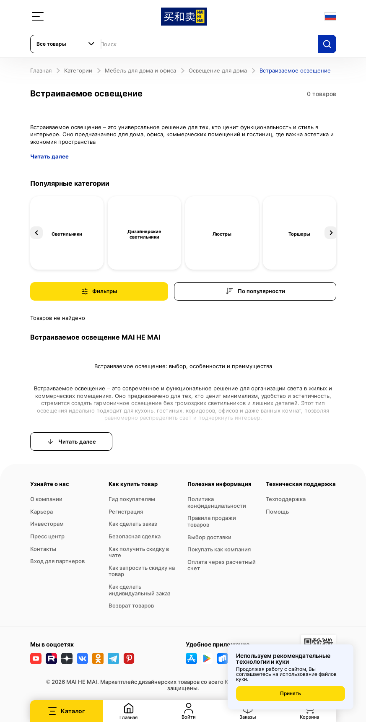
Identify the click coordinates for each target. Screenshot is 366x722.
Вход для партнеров (57, 561)
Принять (290, 693)
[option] (67, 233)
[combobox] (65, 44)
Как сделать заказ (133, 523)
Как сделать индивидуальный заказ (140, 590)
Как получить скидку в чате (139, 552)
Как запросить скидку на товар (142, 571)
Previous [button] (36, 232)
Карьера (41, 511)
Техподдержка (286, 499)
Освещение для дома (218, 70)
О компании (46, 499)
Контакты (43, 548)
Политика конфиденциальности (216, 502)
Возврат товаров (131, 605)
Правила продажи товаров (211, 521)
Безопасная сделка (135, 536)
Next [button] (330, 232)
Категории (78, 70)
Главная (41, 70)
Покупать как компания (219, 549)
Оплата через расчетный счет (221, 565)
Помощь (277, 511)
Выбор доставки (209, 537)
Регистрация (126, 511)
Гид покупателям (132, 499)
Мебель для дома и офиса (140, 70)
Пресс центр (47, 536)
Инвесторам (47, 523)
